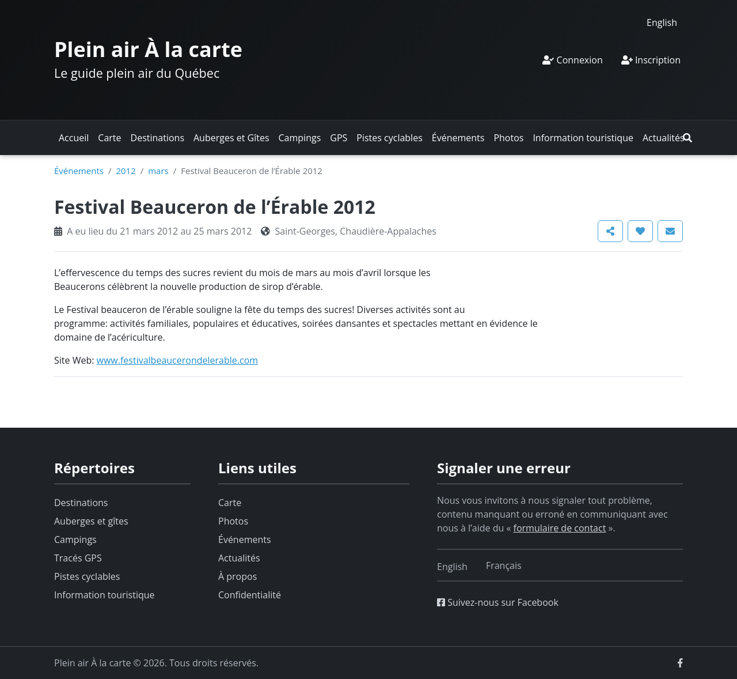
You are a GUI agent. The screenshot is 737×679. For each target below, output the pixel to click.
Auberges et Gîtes (231, 137)
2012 (125, 170)
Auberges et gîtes (91, 521)
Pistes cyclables (389, 137)
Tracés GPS (78, 558)
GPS (338, 137)
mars (158, 170)
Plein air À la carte (148, 49)
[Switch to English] (662, 22)
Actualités (664, 137)
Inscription (651, 60)
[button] (687, 138)
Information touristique (583, 137)
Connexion (572, 60)
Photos (508, 137)
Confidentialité (249, 595)
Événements (458, 137)
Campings (300, 137)
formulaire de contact (560, 528)
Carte (109, 137)
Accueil (74, 137)
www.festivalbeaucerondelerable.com (178, 360)
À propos (237, 576)
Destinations (157, 137)
